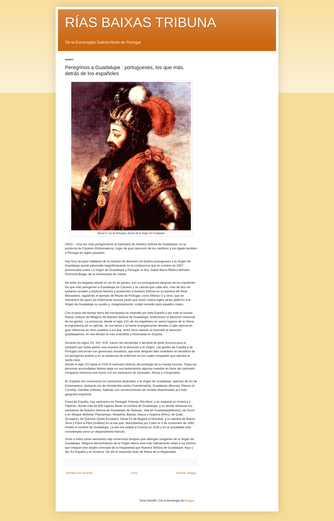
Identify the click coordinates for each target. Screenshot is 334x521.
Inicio (134, 473)
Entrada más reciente (79, 473)
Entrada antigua (186, 473)
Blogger (189, 500)
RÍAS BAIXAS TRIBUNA (140, 22)
